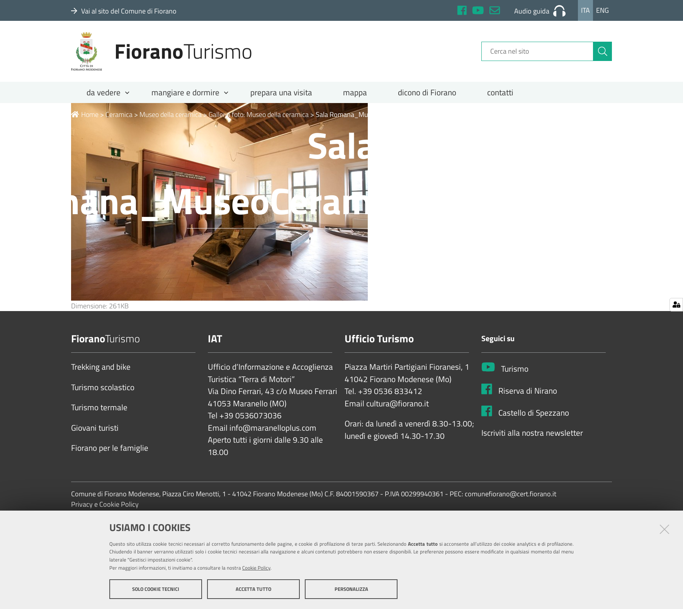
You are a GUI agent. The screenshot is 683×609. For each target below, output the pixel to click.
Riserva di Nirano (527, 391)
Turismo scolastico (102, 387)
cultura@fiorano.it (397, 403)
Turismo (514, 369)
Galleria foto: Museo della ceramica (259, 114)
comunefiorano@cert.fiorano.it (510, 494)
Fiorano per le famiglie (109, 448)
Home (85, 114)
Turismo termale (99, 407)
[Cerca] (602, 51)
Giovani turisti (95, 428)
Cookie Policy (256, 568)
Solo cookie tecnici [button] (155, 589)
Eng (602, 10)
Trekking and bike (101, 367)
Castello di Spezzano (533, 413)
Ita (585, 10)
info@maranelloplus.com (272, 428)
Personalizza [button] (351, 589)
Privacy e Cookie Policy (105, 504)
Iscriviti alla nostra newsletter (532, 433)
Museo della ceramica (170, 114)
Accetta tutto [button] (253, 589)
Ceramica (119, 114)
